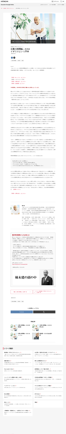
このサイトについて (43, 4)
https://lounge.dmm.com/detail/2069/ (19, 264)
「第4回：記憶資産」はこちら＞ (18, 83)
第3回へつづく (17, 189)
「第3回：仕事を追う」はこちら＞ (18, 81)
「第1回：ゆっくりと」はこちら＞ (18, 77)
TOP (1, 8)
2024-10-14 (13, 53)
